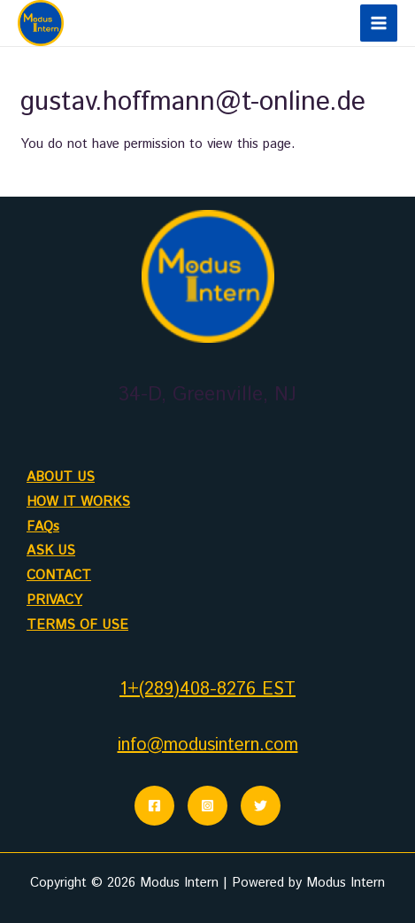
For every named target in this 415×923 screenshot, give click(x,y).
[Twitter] (261, 806)
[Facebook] (154, 806)
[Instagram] (207, 806)
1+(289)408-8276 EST (207, 689)
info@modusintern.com (208, 745)
